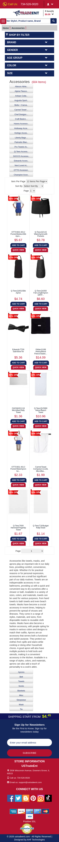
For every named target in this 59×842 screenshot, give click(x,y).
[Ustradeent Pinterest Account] (33, 798)
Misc (21, 695)
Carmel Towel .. (21, 110)
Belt (21, 677)
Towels (21, 681)
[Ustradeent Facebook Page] (10, 798)
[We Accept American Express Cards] (13, 811)
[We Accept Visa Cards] (29, 816)
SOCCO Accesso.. (21, 156)
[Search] (53, 21)
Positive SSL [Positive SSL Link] (29, 821)
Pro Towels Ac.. (21, 147)
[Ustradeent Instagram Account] (40, 798)
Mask (21, 705)
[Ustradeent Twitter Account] (18, 798)
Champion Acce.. (21, 175)
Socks (21, 686)
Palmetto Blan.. (21, 142)
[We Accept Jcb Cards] (37, 811)
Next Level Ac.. (21, 165)
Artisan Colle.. (21, 96)
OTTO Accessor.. (21, 170)
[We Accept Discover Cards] (21, 811)
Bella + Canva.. (21, 105)
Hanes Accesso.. (21, 124)
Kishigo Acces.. (21, 133)
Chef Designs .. (21, 114)
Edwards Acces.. (21, 161)
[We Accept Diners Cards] (29, 811)
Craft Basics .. (21, 119)
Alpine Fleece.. (21, 91)
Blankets (21, 691)
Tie (21, 709)
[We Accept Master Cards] (45, 811)
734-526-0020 (29, 4)
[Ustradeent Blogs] (25, 798)
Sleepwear (21, 700)
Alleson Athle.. (21, 86)
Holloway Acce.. (21, 128)
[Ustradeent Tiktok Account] (48, 798)
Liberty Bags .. (21, 138)
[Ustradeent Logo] (27, 13)
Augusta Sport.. (21, 100)
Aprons (21, 672)
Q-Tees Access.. (21, 151)
